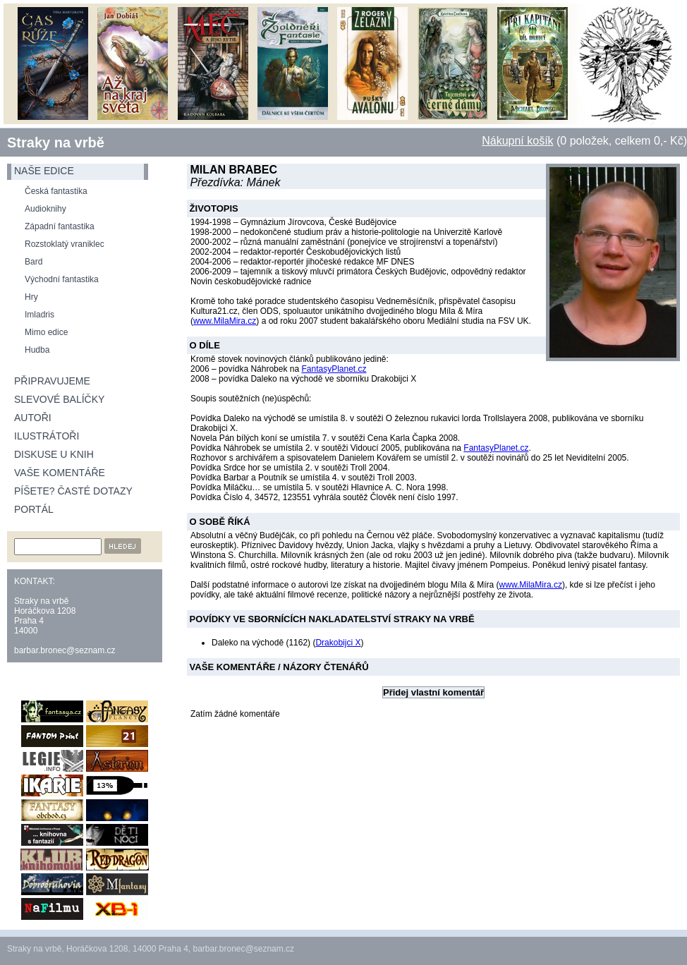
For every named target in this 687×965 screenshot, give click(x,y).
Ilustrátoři (46, 436)
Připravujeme (52, 381)
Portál (34, 509)
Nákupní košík (517, 141)
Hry (31, 297)
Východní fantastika (62, 279)
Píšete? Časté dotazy (73, 491)
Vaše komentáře (59, 472)
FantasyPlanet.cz (333, 369)
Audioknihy (45, 209)
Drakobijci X (337, 643)
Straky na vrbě (55, 142)
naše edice (44, 170)
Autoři (32, 417)
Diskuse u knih (54, 454)
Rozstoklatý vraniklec (64, 244)
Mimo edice (46, 332)
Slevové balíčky (59, 399)
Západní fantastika (60, 226)
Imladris (39, 315)
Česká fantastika (56, 191)
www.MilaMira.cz (224, 321)
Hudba (37, 350)
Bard (33, 262)
